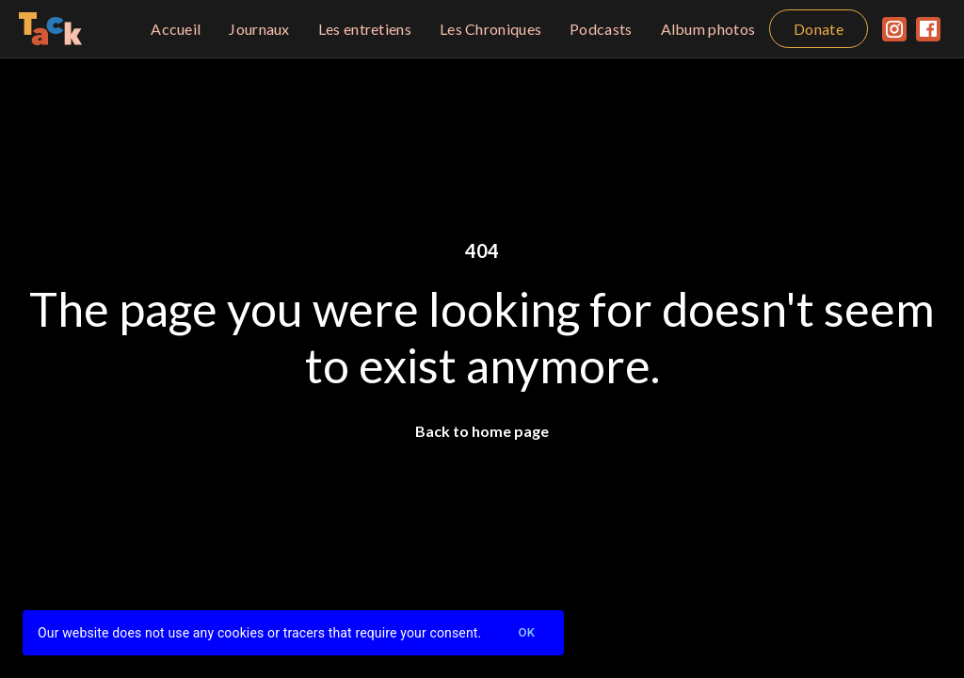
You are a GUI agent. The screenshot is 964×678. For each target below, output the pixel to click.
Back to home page (482, 431)
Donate (819, 29)
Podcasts (601, 29)
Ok (526, 633)
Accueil (176, 29)
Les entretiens (364, 29)
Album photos (708, 29)
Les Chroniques (490, 29)
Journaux (259, 29)
